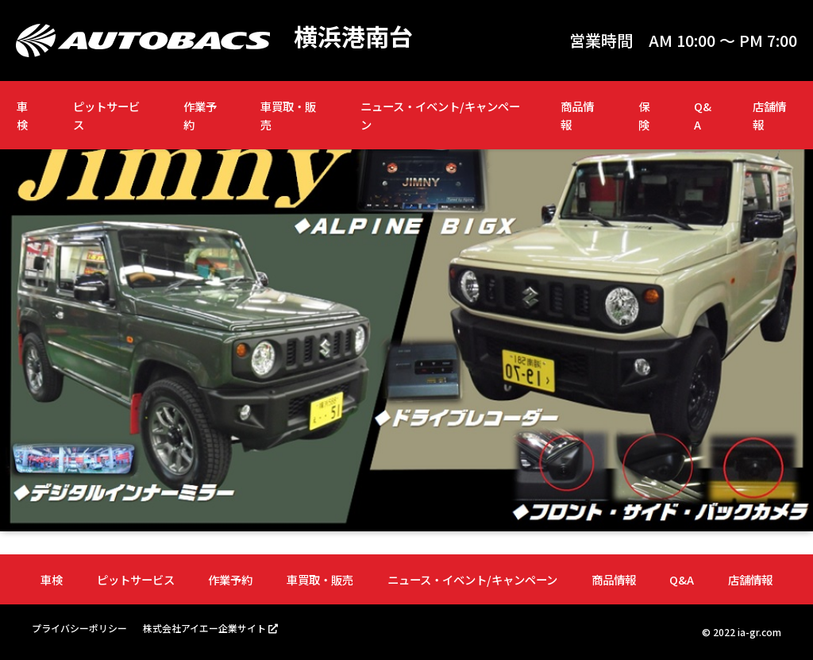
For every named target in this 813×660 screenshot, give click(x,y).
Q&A (702, 115)
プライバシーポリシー (79, 628)
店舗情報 (769, 115)
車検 (22, 115)
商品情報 (577, 115)
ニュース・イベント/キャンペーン (440, 115)
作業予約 (200, 115)
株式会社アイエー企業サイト (204, 628)
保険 (643, 115)
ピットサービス (106, 115)
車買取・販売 (288, 115)
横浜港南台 (353, 36)
